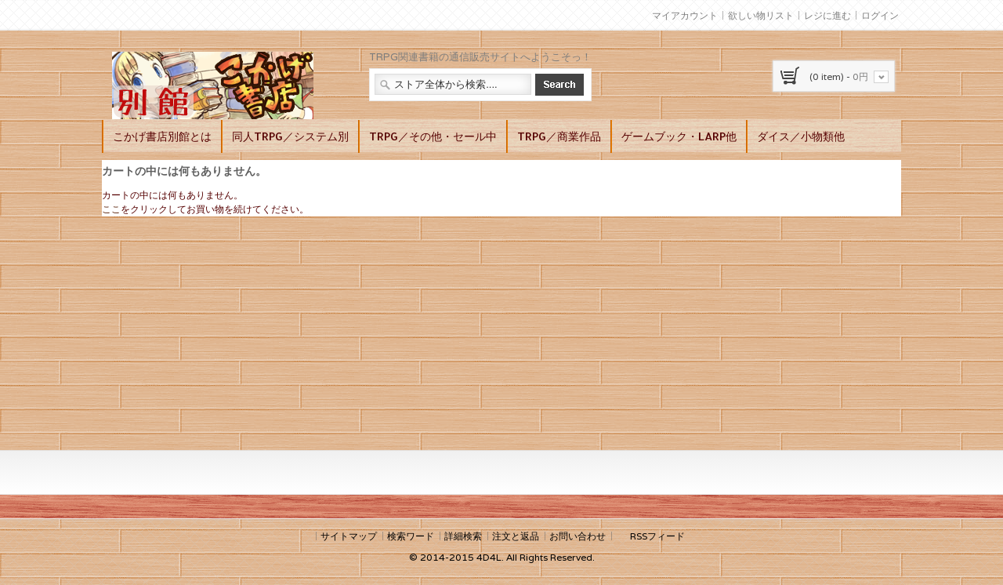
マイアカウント (685, 15)
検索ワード (410, 536)
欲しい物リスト (761, 15)
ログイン (880, 15)
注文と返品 (515, 536)
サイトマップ (348, 536)
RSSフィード (657, 536)
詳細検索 (463, 536)
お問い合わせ (577, 536)
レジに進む (827, 15)
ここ (111, 209)
